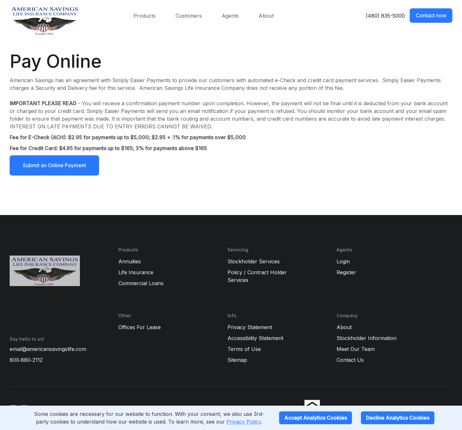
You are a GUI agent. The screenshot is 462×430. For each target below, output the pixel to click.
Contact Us (350, 360)
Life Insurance (135, 272)
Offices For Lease (139, 327)
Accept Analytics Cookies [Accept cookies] (315, 418)
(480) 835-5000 (385, 16)
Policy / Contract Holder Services (257, 276)
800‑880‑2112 (26, 360)
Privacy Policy (244, 421)
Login (343, 261)
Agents (230, 16)
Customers (188, 16)
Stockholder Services (253, 261)
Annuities (129, 261)
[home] (63, 20)
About (266, 16)
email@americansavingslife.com (48, 349)
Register (346, 272)
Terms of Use (244, 349)
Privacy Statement (249, 327)
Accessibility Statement (255, 338)
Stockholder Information (367, 338)
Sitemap (237, 360)
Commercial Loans (141, 283)
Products (144, 16)
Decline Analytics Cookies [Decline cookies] (397, 418)
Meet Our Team (356, 349)
